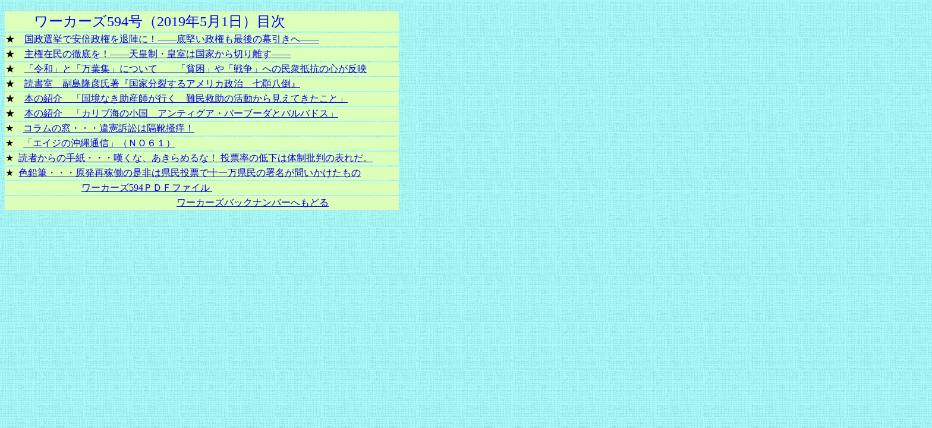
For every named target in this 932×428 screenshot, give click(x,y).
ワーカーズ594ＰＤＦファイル (146, 187)
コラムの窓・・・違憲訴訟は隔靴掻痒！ (108, 128)
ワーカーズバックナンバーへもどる (253, 202)
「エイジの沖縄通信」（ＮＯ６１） (99, 143)
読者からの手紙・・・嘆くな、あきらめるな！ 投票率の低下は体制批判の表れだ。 (195, 158)
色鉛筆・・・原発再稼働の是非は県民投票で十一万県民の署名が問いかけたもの (189, 173)
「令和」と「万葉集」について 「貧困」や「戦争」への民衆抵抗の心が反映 (195, 69)
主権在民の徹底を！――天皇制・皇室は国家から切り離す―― (157, 54)
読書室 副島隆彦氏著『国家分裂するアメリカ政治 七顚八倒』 (162, 83)
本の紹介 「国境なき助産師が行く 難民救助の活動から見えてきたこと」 (186, 98)
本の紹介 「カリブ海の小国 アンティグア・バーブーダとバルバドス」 (181, 113)
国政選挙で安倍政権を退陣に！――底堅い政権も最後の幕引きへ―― (171, 39)
